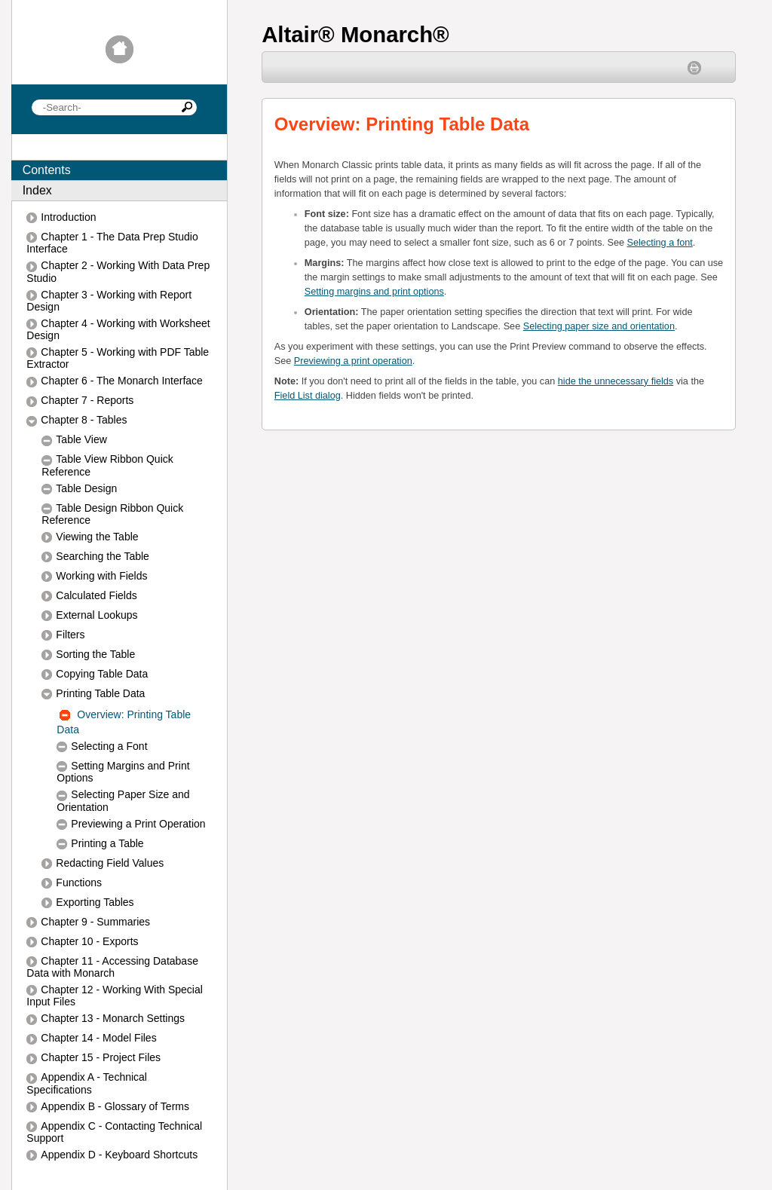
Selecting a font (660, 242)
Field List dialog (307, 395)
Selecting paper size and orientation (599, 326)
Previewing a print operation (353, 361)
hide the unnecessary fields (615, 381)
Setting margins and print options (374, 291)
